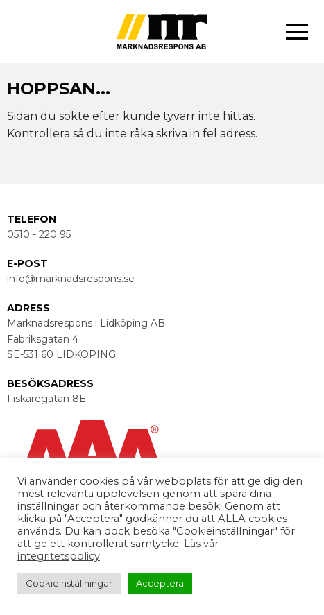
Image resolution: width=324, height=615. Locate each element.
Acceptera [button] (160, 583)
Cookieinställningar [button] (69, 583)
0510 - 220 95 (39, 234)
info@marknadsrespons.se (71, 278)
